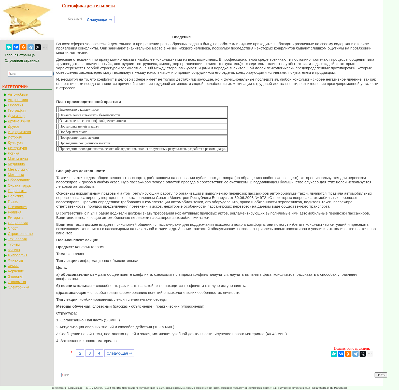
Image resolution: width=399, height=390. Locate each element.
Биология (15, 105)
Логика (13, 153)
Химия (13, 266)
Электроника (18, 287)
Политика (16, 196)
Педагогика (17, 191)
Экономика (17, 282)
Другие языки (19, 121)
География (17, 110)
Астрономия (18, 100)
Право (13, 201)
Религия (14, 212)
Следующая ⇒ (99, 19)
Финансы (15, 260)
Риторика (15, 218)
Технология (17, 239)
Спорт (13, 228)
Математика (18, 159)
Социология (18, 223)
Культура (15, 143)
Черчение (16, 271)
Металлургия (19, 169)
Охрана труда (19, 185)
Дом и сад (16, 116)
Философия (17, 255)
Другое (13, 126)
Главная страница (20, 55)
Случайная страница (22, 60)
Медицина (16, 164)
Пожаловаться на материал (329, 387)
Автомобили (18, 94)
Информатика (19, 132)
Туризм (14, 244)
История (15, 137)
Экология (15, 276)
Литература (17, 148)
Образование (19, 180)
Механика (16, 175)
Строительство (20, 234)
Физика (14, 250)
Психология (17, 207)
